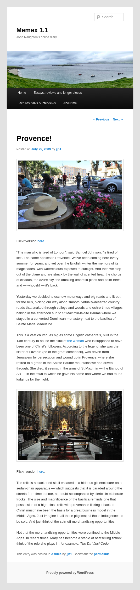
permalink (101, 554)
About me (70, 103)
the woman (75, 341)
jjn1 (58, 149)
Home (22, 93)
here (40, 241)
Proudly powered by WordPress (70, 573)
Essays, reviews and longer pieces (58, 93)
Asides (56, 554)
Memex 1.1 (32, 30)
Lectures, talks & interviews (37, 103)
